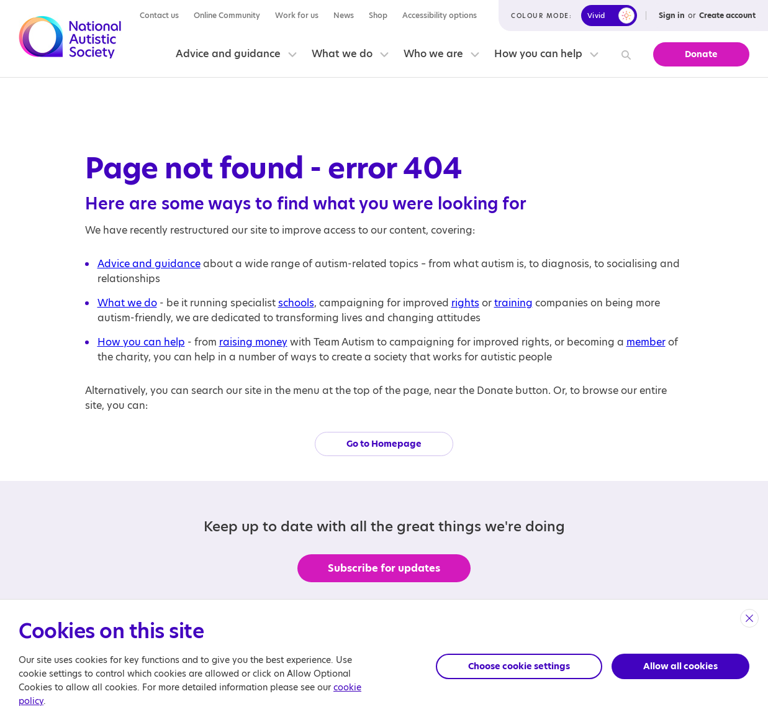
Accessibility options (439, 15)
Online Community (227, 15)
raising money (253, 342)
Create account (727, 15)
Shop (378, 15)
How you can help (538, 54)
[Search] (624, 54)
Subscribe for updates (384, 568)
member (646, 342)
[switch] (609, 15)
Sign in (672, 15)
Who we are (433, 54)
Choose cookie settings (519, 666)
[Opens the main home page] (70, 39)
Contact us (159, 15)
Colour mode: (541, 15)
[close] (749, 618)
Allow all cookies (680, 666)
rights (465, 303)
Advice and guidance (228, 54)
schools (296, 303)
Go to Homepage (384, 443)
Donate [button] (701, 54)
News (343, 15)
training (513, 303)
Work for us (296, 15)
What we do (342, 54)
